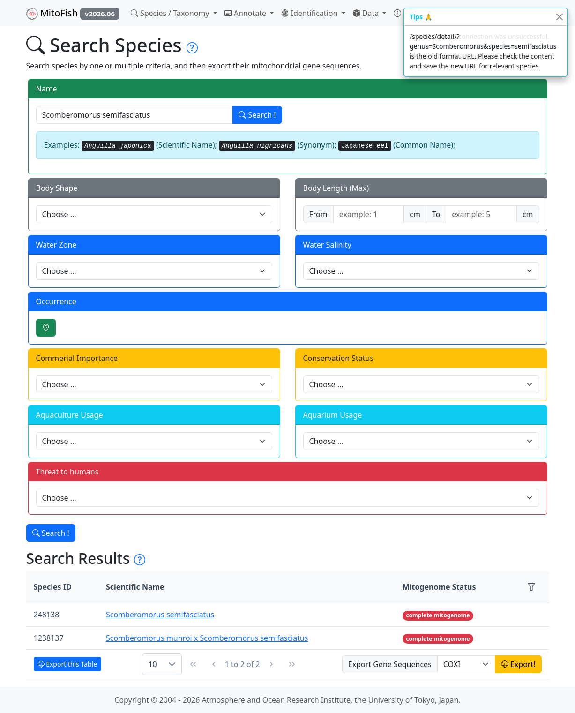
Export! (518, 664)
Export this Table (67, 664)
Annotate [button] (246, 13)
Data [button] (367, 13)
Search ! (257, 115)
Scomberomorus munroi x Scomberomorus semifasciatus (207, 638)
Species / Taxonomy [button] (171, 13)
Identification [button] (310, 13)
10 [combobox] (152, 664)
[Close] (559, 17)
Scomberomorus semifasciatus (160, 614)
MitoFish (72, 13)
